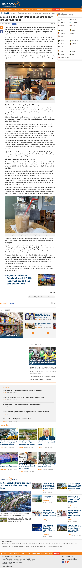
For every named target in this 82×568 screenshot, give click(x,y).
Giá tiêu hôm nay (56, 543)
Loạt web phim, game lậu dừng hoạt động (40, 379)
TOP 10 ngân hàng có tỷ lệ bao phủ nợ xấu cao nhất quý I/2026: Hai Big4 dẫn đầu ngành (27, 466)
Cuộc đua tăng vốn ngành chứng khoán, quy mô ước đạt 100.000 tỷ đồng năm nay (49, 528)
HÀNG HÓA (16, 10)
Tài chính (5, 421)
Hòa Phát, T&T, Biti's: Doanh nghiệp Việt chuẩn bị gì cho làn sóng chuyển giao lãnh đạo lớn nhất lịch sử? (43, 368)
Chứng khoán (46, 500)
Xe (62, 13)
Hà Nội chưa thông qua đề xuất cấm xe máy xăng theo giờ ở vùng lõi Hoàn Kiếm (26, 412)
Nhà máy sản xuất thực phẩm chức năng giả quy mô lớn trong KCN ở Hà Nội (41, 315)
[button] (33, 333)
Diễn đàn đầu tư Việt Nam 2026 (54, 546)
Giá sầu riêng (15, 546)
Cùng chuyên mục (36, 344)
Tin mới (6, 387)
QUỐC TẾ (22, 10)
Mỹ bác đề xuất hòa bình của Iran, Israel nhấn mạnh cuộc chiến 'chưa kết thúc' (46, 442)
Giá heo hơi (41, 543)
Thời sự (4, 407)
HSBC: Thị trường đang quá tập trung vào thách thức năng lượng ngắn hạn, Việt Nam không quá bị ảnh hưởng (74, 528)
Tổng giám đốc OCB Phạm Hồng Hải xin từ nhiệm (17, 419)
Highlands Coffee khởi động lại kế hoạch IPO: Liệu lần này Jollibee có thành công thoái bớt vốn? (19, 279)
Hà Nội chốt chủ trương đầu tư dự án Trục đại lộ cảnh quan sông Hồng (23, 397)
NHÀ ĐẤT (33, 10)
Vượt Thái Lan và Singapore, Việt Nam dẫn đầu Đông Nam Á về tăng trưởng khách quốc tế (49, 514)
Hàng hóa (45, 490)
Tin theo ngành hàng (65, 15)
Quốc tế (40, 447)
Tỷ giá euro (34, 543)
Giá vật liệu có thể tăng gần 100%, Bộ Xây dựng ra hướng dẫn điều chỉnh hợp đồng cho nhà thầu (8, 442)
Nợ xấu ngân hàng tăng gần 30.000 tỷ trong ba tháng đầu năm (46, 465)
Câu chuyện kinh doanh (24, 13)
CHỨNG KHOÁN (40, 10)
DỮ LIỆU (62, 10)
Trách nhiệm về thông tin (7, 566)
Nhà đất (4, 392)
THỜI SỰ (6, 10)
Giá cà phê (48, 543)
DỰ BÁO (11, 10)
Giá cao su (33, 546)
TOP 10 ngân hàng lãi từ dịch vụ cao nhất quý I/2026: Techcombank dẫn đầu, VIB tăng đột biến (74, 514)
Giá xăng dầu (74, 543)
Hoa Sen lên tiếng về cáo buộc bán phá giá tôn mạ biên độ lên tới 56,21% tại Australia (49, 486)
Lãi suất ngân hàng (65, 543)
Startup (13, 13)
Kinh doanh (5, 13)
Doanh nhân (46, 13)
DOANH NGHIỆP (48, 10)
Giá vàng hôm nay (6, 543)
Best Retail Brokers (41, 546)
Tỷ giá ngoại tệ (15, 543)
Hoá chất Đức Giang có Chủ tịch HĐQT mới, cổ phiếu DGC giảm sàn (8, 465)
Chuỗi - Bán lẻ (56, 13)
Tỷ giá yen (28, 543)
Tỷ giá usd (22, 543)
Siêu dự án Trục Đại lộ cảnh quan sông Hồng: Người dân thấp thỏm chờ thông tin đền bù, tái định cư (27, 442)
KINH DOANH (56, 10)
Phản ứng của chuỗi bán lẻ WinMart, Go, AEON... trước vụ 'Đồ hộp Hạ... (41, 325)
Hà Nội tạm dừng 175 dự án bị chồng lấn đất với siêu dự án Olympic (22, 390)
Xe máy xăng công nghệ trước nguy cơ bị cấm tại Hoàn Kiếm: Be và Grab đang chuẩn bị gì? (42, 362)
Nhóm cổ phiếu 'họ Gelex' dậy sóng (48, 497)
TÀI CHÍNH (28, 10)
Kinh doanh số (37, 13)
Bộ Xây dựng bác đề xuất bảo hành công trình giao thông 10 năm (22, 405)
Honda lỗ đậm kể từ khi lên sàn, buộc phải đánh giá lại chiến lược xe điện (43, 372)
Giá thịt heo (22, 546)
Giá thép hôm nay (6, 546)
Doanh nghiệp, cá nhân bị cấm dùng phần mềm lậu (43, 376)
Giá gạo (27, 546)
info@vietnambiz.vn (10, 565)
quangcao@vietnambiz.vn (71, 559)
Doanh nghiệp (3, 469)
